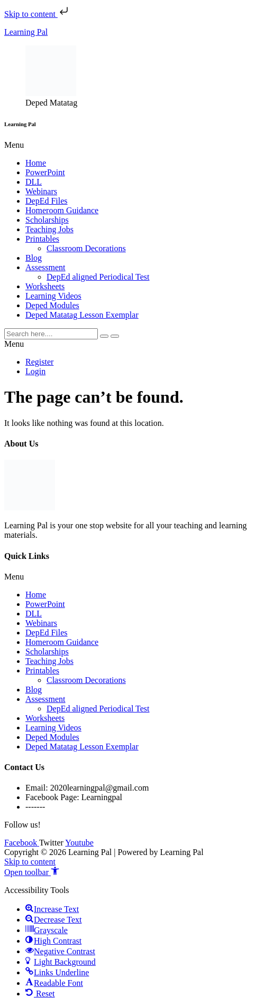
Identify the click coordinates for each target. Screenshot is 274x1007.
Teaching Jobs (49, 229)
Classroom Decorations (86, 248)
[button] (137, 145)
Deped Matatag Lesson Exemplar (82, 314)
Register (39, 361)
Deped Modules (52, 305)
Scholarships (47, 219)
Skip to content (37, 14)
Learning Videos (53, 295)
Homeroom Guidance (61, 210)
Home (35, 162)
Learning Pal (26, 31)
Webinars (41, 191)
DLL (33, 181)
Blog (33, 257)
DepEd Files (46, 200)
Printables (42, 238)
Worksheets (45, 286)
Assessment (45, 267)
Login (35, 371)
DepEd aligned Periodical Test (98, 276)
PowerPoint (45, 172)
